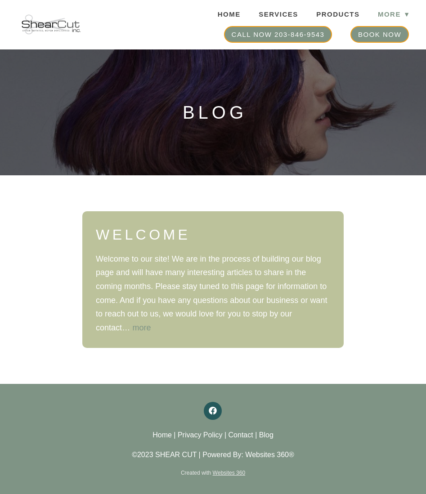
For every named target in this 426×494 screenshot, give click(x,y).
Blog (266, 435)
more (142, 327)
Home (229, 14)
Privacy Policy (200, 435)
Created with (213, 473)
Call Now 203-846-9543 (278, 34)
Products (337, 14)
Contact (241, 435)
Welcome (143, 235)
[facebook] (213, 411)
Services (278, 14)
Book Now (379, 34)
